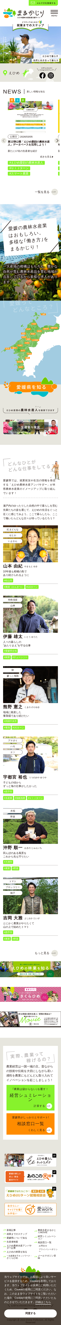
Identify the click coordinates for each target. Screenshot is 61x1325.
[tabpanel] (30, 45)
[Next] (57, 140)
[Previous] (4, 140)
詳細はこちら (43, 1302)
